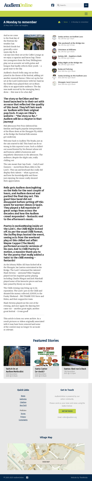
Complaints (23, 420)
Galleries (23, 399)
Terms (23, 414)
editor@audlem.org (69, 417)
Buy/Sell (23, 405)
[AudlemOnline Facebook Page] (52, 5)
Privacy (23, 417)
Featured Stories (46, 341)
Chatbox (23, 402)
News (66, 22)
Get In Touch (67, 411)
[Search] (70, 5)
